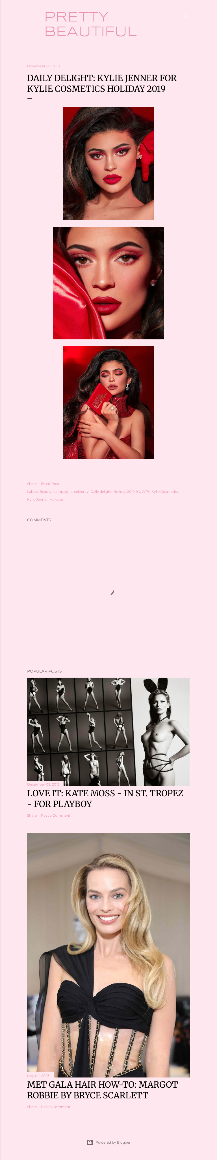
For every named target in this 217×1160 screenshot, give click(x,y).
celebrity (81, 491)
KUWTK (143, 491)
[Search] (186, 15)
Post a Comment (55, 815)
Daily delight (101, 491)
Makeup (56, 499)
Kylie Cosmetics (165, 491)
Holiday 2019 (123, 491)
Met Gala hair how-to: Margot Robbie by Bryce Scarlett (102, 1090)
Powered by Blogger (108, 1142)
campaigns (62, 491)
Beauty (46, 491)
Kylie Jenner (37, 499)
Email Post (50, 484)
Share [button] (32, 484)
